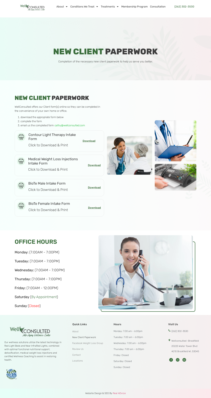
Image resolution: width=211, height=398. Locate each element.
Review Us (78, 349)
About (62, 6)
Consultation (158, 6)
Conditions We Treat (84, 6)
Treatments (110, 6)
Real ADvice (119, 393)
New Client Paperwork (84, 337)
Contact (76, 354)
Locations (77, 360)
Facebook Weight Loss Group (87, 343)
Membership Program (134, 6)
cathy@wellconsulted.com (70, 125)
